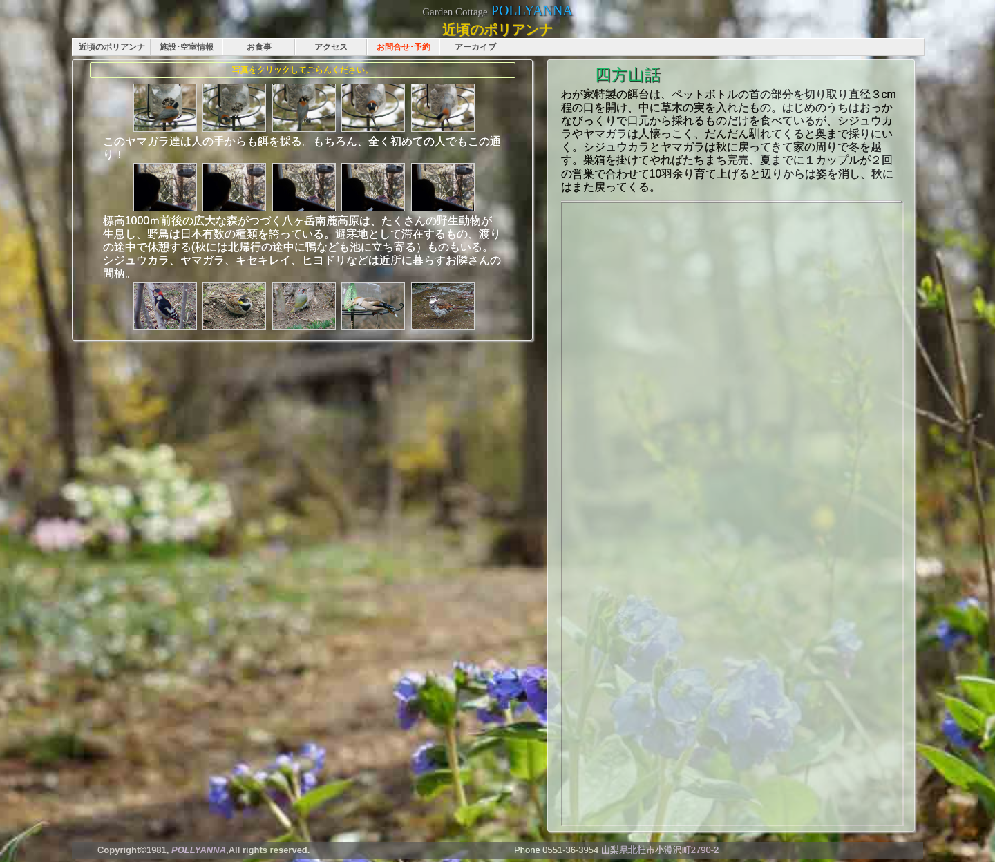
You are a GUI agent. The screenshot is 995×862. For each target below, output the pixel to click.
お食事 (259, 47)
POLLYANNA (532, 10)
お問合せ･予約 (403, 47)
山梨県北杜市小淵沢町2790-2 (660, 850)
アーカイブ (475, 47)
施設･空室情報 (187, 47)
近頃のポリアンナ (112, 47)
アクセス (331, 47)
